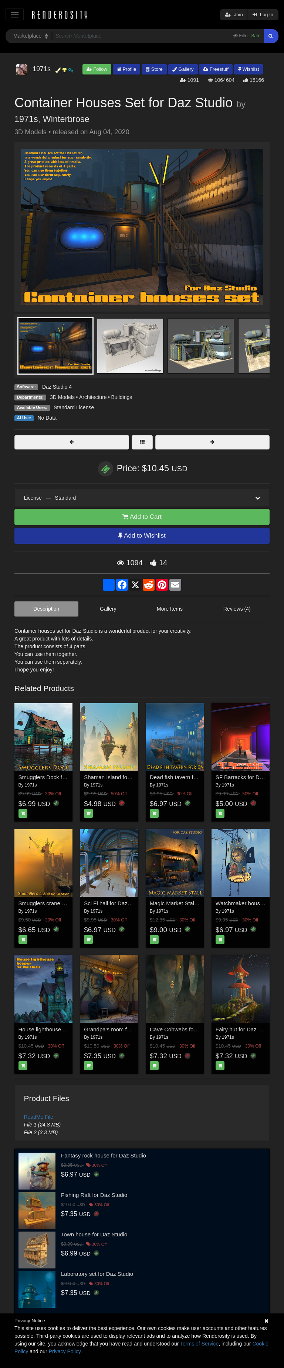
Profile (126, 69)
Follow (97, 69)
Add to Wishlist (141, 535)
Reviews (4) (237, 609)
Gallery (183, 69)
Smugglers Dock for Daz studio (56, 777)
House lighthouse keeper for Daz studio (67, 1029)
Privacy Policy (65, 1351)
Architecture (93, 397)
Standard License (74, 407)
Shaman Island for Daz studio (120, 777)
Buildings (121, 397)
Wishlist (248, 69)
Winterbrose (66, 119)
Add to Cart (142, 516)
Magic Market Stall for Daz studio (190, 903)
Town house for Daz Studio (94, 1234)
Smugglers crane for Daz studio (57, 903)
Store (154, 69)
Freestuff (216, 69)
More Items (170, 609)
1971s (26, 119)
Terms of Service (199, 1344)
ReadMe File (38, 1117)
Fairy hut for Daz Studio (245, 1029)
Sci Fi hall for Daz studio (114, 903)
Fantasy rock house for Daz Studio (103, 1155)
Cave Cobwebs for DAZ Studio (187, 1029)
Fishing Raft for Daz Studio (94, 1195)
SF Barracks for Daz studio (249, 777)
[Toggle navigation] (15, 14)
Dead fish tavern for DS (178, 777)
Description (46, 609)
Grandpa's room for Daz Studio (122, 1029)
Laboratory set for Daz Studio (97, 1274)
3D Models (62, 397)
